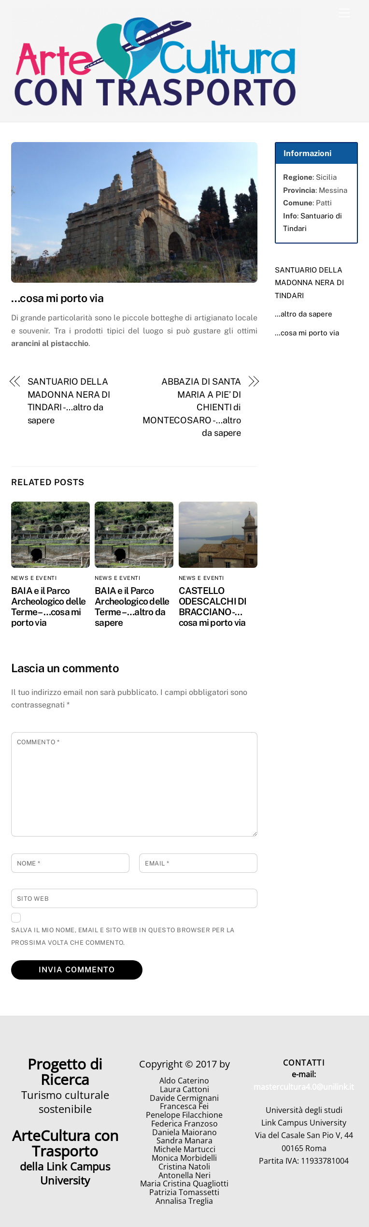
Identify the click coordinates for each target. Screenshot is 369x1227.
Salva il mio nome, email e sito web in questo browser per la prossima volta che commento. (123, 936)
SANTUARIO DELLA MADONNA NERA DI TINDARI (309, 283)
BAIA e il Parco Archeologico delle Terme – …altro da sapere (132, 606)
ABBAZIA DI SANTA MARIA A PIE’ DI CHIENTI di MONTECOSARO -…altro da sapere (191, 407)
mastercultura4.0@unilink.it (304, 1087)
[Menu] (344, 13)
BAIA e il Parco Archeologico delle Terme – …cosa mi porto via (48, 606)
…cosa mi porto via (307, 333)
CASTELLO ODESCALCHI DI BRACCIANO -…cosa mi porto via (213, 606)
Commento (38, 742)
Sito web (33, 898)
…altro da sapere (303, 314)
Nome (29, 863)
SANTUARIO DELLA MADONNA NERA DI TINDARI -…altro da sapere (69, 400)
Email (157, 863)
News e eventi (34, 578)
